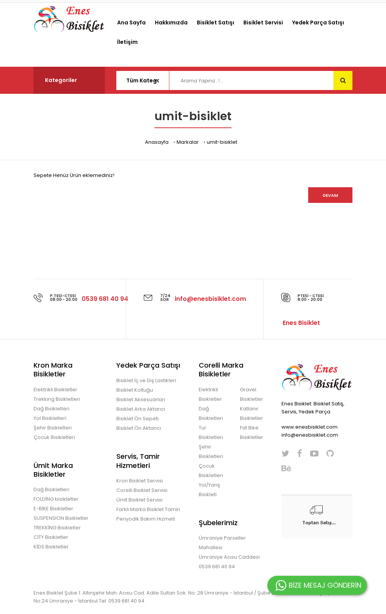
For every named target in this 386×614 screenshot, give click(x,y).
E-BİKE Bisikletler (53, 508)
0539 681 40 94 (217, 566)
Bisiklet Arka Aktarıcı (140, 409)
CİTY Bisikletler (51, 537)
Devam (330, 195)
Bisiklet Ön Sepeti (137, 418)
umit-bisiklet (222, 142)
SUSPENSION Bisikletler (61, 518)
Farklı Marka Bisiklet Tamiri (148, 509)
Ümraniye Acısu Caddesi (229, 557)
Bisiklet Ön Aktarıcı (138, 428)
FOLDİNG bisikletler (56, 499)
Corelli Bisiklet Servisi (141, 490)
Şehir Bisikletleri (53, 427)
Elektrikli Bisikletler (55, 389)
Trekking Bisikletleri (57, 399)
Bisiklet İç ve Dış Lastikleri (146, 380)
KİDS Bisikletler (51, 546)
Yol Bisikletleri (50, 418)
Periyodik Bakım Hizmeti (145, 518)
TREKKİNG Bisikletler (57, 527)
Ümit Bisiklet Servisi (139, 499)
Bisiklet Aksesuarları (140, 399)
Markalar (188, 142)
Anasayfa (157, 142)
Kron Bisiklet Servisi (139, 480)
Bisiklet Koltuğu (134, 390)
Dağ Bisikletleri (51, 408)
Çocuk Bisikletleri (54, 437)
